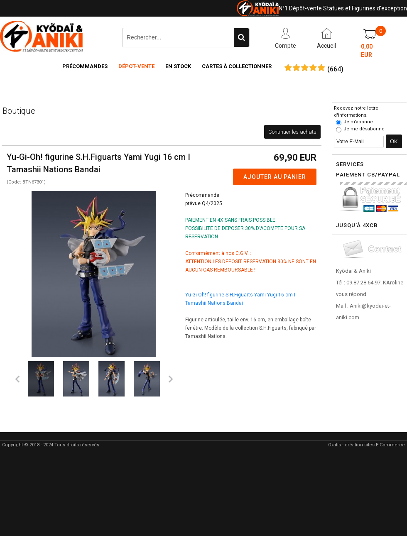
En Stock (178, 66)
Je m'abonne (358, 122)
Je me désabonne (364, 129)
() (335, 69)
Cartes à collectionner (237, 66)
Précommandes (85, 66)
